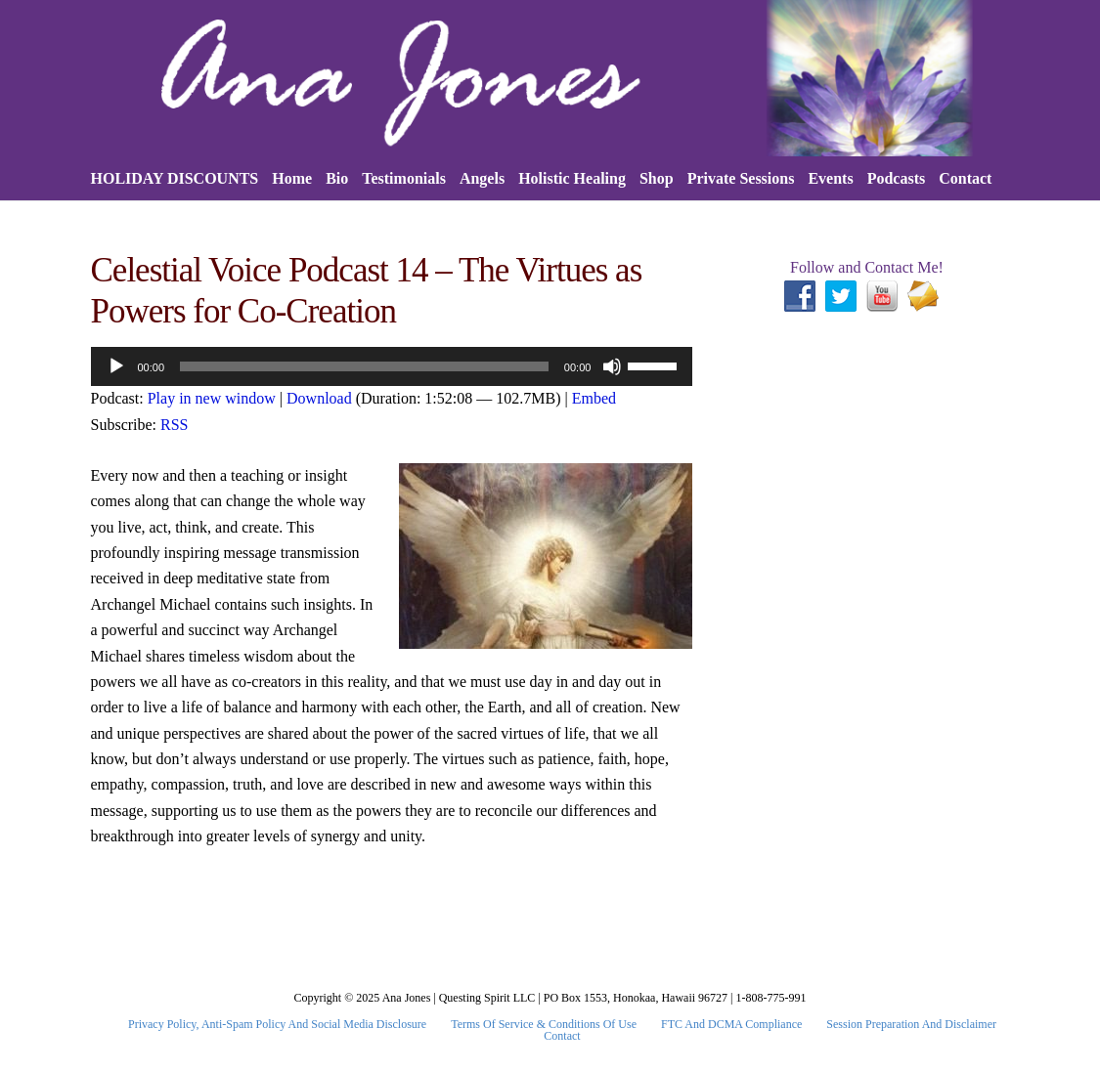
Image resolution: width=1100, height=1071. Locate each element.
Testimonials (404, 178)
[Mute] (612, 366)
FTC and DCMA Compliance (731, 1024)
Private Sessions (741, 178)
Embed (594, 398)
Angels (482, 178)
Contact (965, 178)
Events (830, 178)
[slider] (364, 366)
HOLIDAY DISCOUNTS (175, 178)
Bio (337, 178)
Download (319, 398)
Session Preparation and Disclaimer (911, 1024)
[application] (392, 366)
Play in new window (212, 398)
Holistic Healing (572, 178)
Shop (656, 178)
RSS (174, 424)
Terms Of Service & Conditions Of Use (544, 1024)
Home (292, 178)
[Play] (116, 366)
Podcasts (896, 178)
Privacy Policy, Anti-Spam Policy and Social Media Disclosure (277, 1024)
